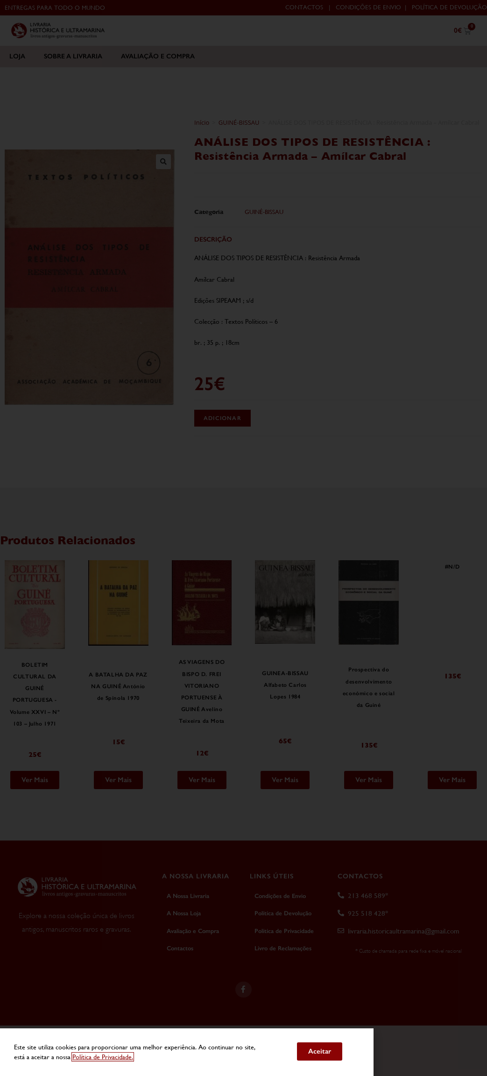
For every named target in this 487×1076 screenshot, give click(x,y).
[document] (243, 538)
